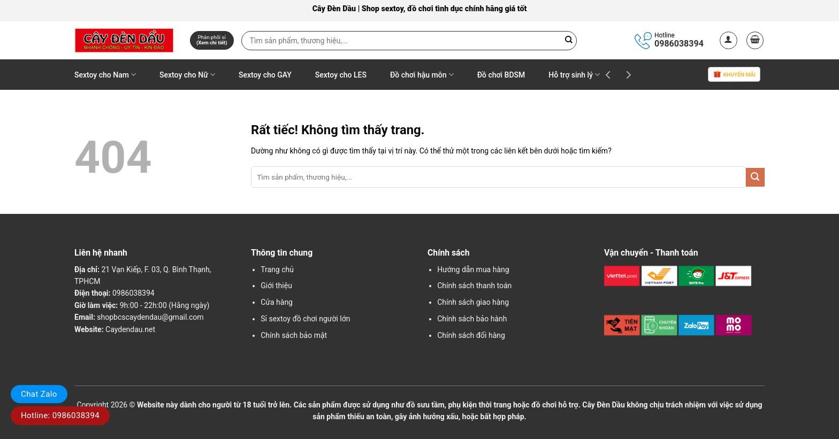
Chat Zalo (39, 394)
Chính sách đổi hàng (471, 335)
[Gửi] (755, 177)
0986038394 (679, 43)
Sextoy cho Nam (105, 75)
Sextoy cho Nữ (187, 75)
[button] (728, 40)
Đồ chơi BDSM (501, 75)
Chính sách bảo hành (472, 318)
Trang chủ (277, 269)
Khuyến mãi (734, 75)
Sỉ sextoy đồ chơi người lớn (305, 318)
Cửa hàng (277, 302)
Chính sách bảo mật (294, 335)
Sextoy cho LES (341, 75)
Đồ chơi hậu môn (422, 75)
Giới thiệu (276, 285)
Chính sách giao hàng (473, 302)
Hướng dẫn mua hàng (473, 269)
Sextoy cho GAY (265, 75)
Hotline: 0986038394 (60, 415)
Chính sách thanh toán (474, 285)
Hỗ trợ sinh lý (574, 75)
